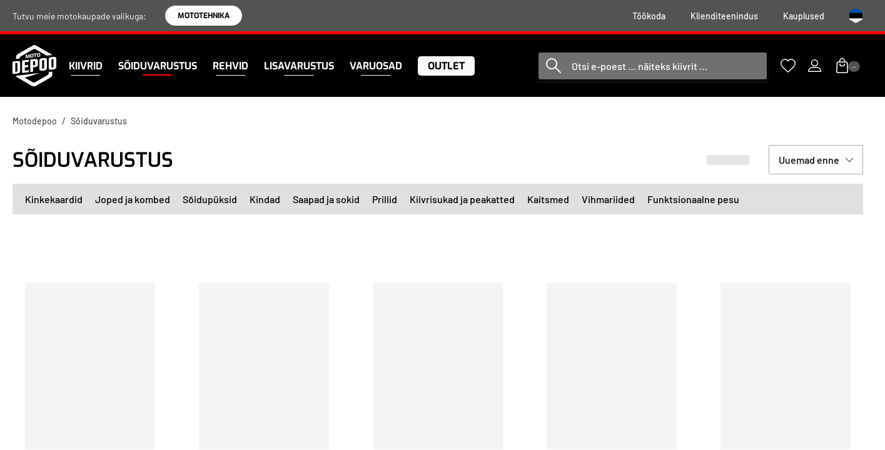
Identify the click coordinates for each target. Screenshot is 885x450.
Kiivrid (86, 65)
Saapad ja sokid (326, 199)
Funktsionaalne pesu (693, 199)
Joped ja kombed (132, 199)
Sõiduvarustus (157, 65)
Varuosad (376, 65)
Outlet (446, 65)
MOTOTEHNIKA (204, 16)
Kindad (265, 199)
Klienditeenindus (724, 16)
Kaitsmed (548, 199)
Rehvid (230, 65)
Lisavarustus (299, 65)
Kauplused (803, 16)
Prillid (384, 199)
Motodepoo (35, 121)
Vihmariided (608, 199)
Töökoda (648, 16)
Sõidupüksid (210, 199)
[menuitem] (649, 16)
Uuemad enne (809, 160)
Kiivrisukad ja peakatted (462, 199)
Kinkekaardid (54, 199)
